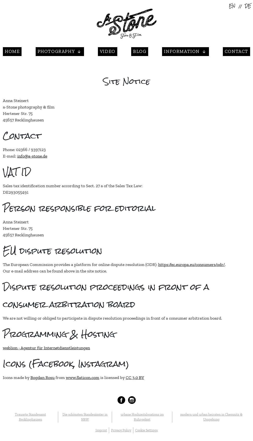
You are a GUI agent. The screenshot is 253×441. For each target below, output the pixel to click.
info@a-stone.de (32, 156)
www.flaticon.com (82, 377)
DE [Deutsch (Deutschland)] (248, 6)
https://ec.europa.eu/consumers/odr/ (191, 264)
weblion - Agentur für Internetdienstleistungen (46, 348)
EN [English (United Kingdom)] (232, 6)
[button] (60, 51)
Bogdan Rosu (42, 377)
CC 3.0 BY (135, 377)
